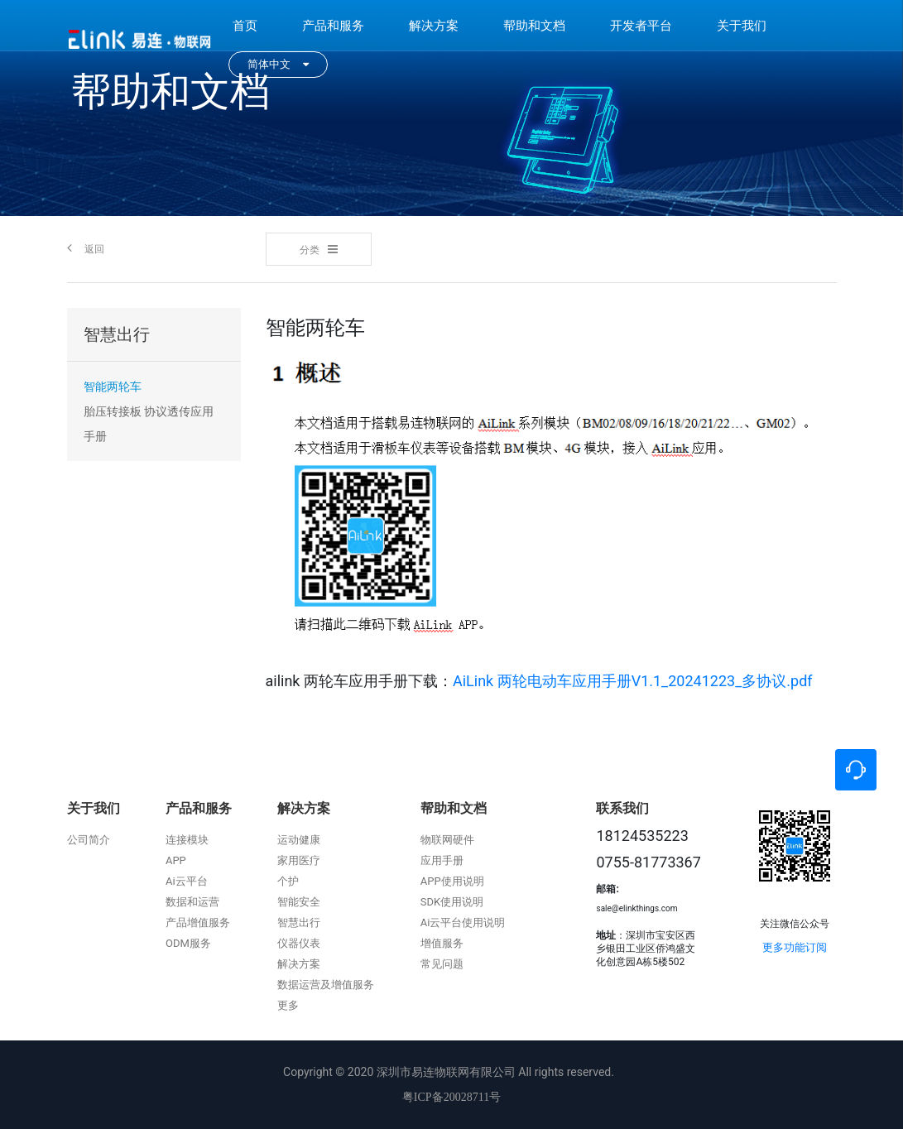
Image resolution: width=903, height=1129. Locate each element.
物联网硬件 (447, 840)
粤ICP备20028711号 (451, 1097)
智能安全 (298, 902)
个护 (288, 881)
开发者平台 (641, 25)
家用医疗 (298, 860)
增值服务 (442, 943)
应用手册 (442, 860)
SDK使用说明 (451, 902)
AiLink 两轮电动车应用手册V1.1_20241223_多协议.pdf (633, 680)
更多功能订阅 (794, 947)
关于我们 (741, 25)
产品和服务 (333, 25)
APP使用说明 (452, 881)
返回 (85, 248)
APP (176, 860)
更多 (288, 1005)
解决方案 (434, 25)
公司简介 (88, 840)
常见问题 (442, 964)
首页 (245, 25)
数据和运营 (192, 902)
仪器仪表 (298, 943)
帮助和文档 (534, 25)
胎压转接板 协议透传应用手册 (149, 424)
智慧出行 (298, 922)
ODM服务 (188, 943)
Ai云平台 (187, 881)
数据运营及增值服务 (325, 984)
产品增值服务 (198, 922)
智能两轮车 (113, 386)
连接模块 (187, 840)
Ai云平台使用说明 (463, 922)
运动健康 (298, 840)
